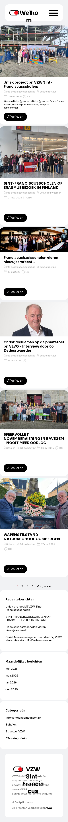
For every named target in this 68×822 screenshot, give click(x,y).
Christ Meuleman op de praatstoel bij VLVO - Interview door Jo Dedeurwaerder (34, 346)
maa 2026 (11, 675)
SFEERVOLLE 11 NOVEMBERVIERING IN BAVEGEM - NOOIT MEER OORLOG (34, 438)
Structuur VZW (15, 731)
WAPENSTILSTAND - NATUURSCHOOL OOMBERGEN (32, 537)
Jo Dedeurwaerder (50, 192)
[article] (34, 75)
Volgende (44, 586)
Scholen (10, 448)
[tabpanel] (33, 789)
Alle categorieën (16, 738)
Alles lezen (15, 117)
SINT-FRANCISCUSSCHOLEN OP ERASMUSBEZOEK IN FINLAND (33, 185)
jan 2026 (11, 682)
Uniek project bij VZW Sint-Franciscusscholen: (28, 84)
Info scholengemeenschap (20, 91)
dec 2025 (11, 689)
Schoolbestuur (48, 91)
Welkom (29, 16)
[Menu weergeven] (53, 13)
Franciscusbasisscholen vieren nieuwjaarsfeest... (31, 260)
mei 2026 (11, 668)
